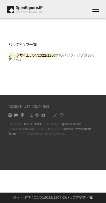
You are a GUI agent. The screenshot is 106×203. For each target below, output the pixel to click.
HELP (37, 106)
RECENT (14, 106)
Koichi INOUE (33, 124)
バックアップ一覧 (22, 45)
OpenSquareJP (71, 124)
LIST (27, 106)
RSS (46, 106)
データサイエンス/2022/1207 (39, 197)
